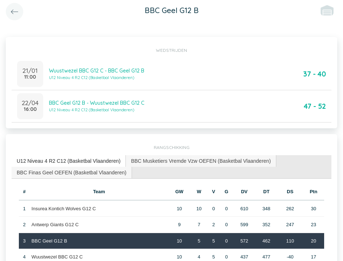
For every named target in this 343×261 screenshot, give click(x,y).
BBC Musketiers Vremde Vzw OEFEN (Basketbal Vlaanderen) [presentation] (200, 161)
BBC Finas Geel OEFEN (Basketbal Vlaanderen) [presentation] (72, 172)
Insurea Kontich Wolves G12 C (64, 208)
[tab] (69, 161)
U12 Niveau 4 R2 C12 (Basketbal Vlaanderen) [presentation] (68, 161)
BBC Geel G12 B (49, 241)
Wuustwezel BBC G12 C (57, 257)
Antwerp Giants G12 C (55, 224)
